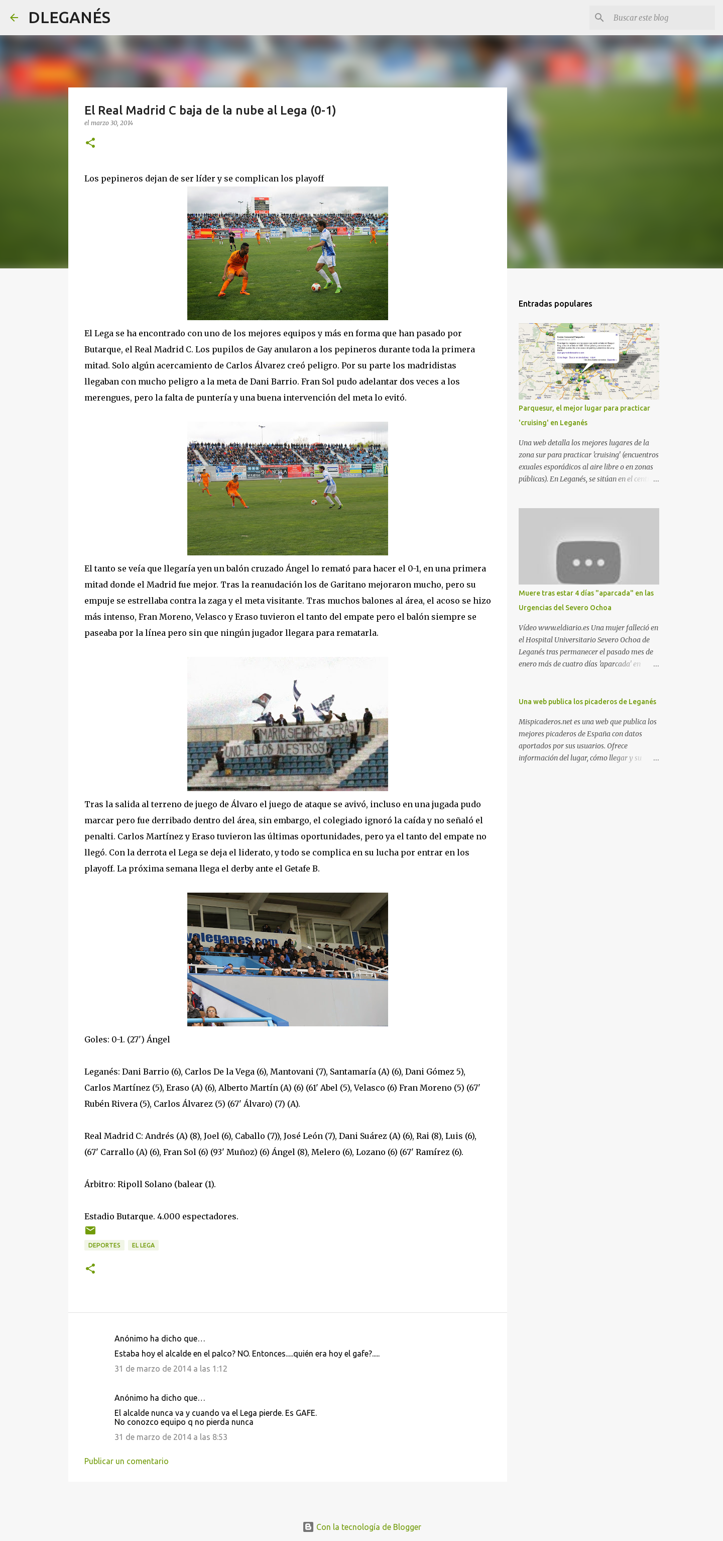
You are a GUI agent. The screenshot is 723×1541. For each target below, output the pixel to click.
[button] (90, 143)
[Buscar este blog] (662, 18)
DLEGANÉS (69, 17)
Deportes (104, 1245)
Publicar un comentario (126, 1461)
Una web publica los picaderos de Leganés (587, 702)
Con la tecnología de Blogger (361, 1526)
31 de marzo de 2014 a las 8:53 (170, 1436)
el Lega (143, 1245)
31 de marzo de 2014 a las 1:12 (170, 1368)
